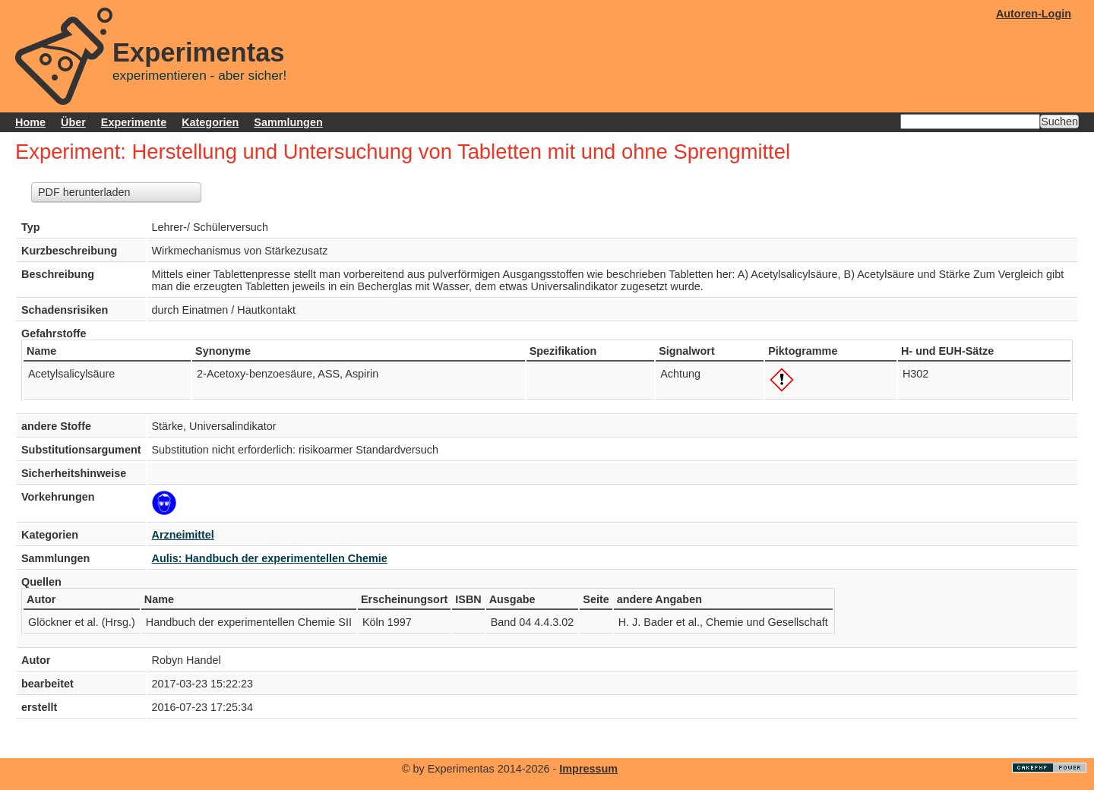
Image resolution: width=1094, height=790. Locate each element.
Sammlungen (288, 122)
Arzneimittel (183, 535)
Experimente (133, 122)
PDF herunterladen (84, 192)
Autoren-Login (1033, 14)
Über (73, 122)
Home (30, 122)
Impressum (588, 769)
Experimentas (198, 52)
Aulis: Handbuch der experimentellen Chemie (269, 558)
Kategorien (210, 122)
